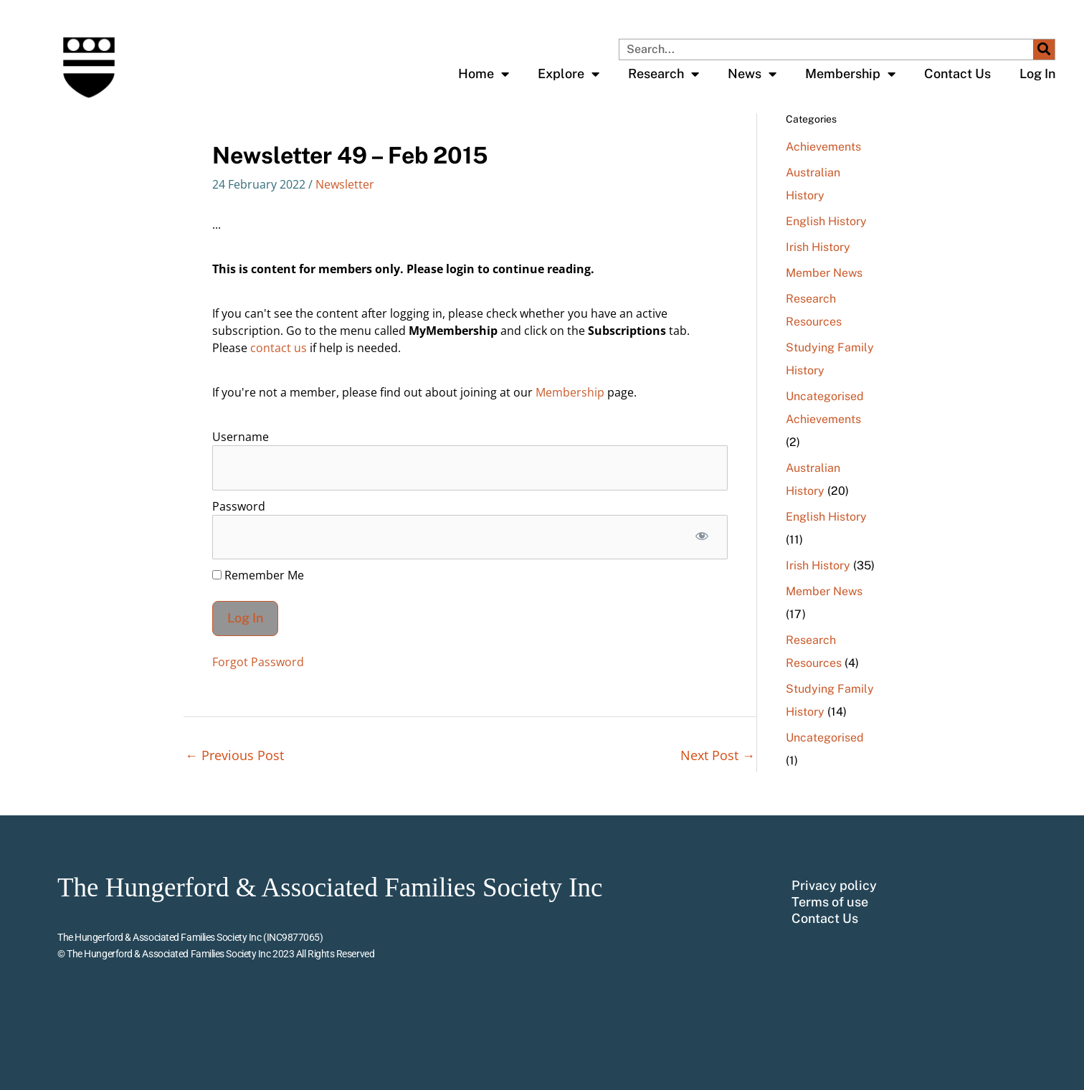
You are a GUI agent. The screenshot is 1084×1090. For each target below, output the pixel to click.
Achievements (823, 146)
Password (238, 506)
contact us (278, 348)
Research (663, 73)
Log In (1037, 73)
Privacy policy (834, 885)
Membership (850, 73)
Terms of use (829, 902)
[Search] (1044, 49)
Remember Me (258, 575)
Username (240, 437)
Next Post (717, 755)
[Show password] (701, 537)
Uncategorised (825, 396)
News (752, 73)
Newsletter (344, 184)
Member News (824, 273)
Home (483, 73)
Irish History (818, 247)
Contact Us (957, 73)
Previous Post (234, 755)
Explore (568, 73)
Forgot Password (258, 662)
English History (826, 221)
